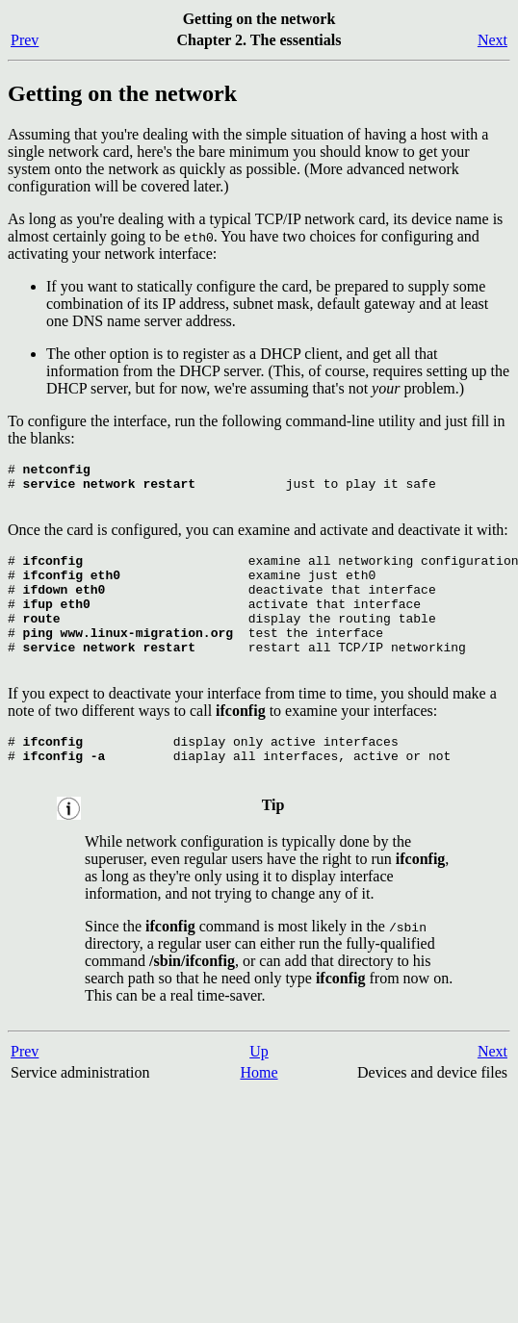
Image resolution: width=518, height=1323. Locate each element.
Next (492, 40)
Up (259, 1091)
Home (258, 1113)
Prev (25, 40)
